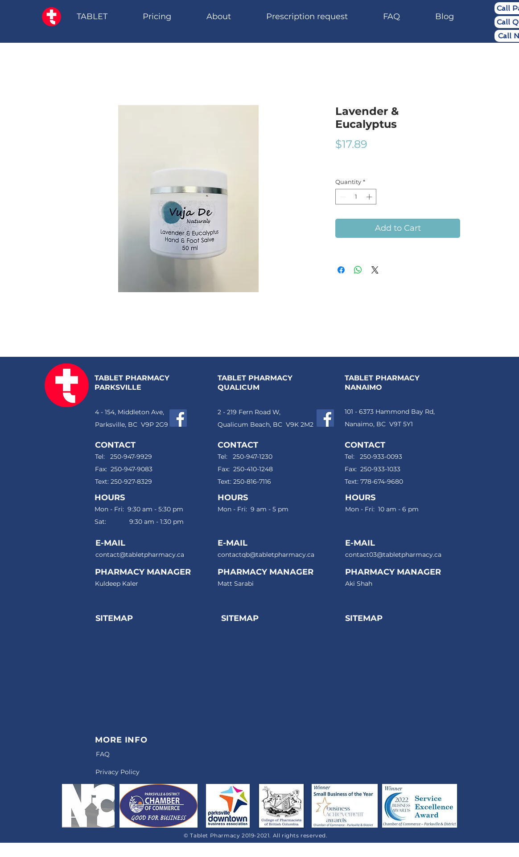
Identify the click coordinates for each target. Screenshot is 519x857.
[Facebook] (178, 418)
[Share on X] (375, 270)
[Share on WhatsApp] (358, 270)
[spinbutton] (356, 196)
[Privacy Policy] (117, 772)
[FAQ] (102, 754)
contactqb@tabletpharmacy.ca (266, 555)
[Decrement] (342, 196)
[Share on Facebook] (341, 270)
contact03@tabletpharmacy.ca (393, 555)
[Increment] (370, 196)
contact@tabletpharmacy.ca (139, 555)
